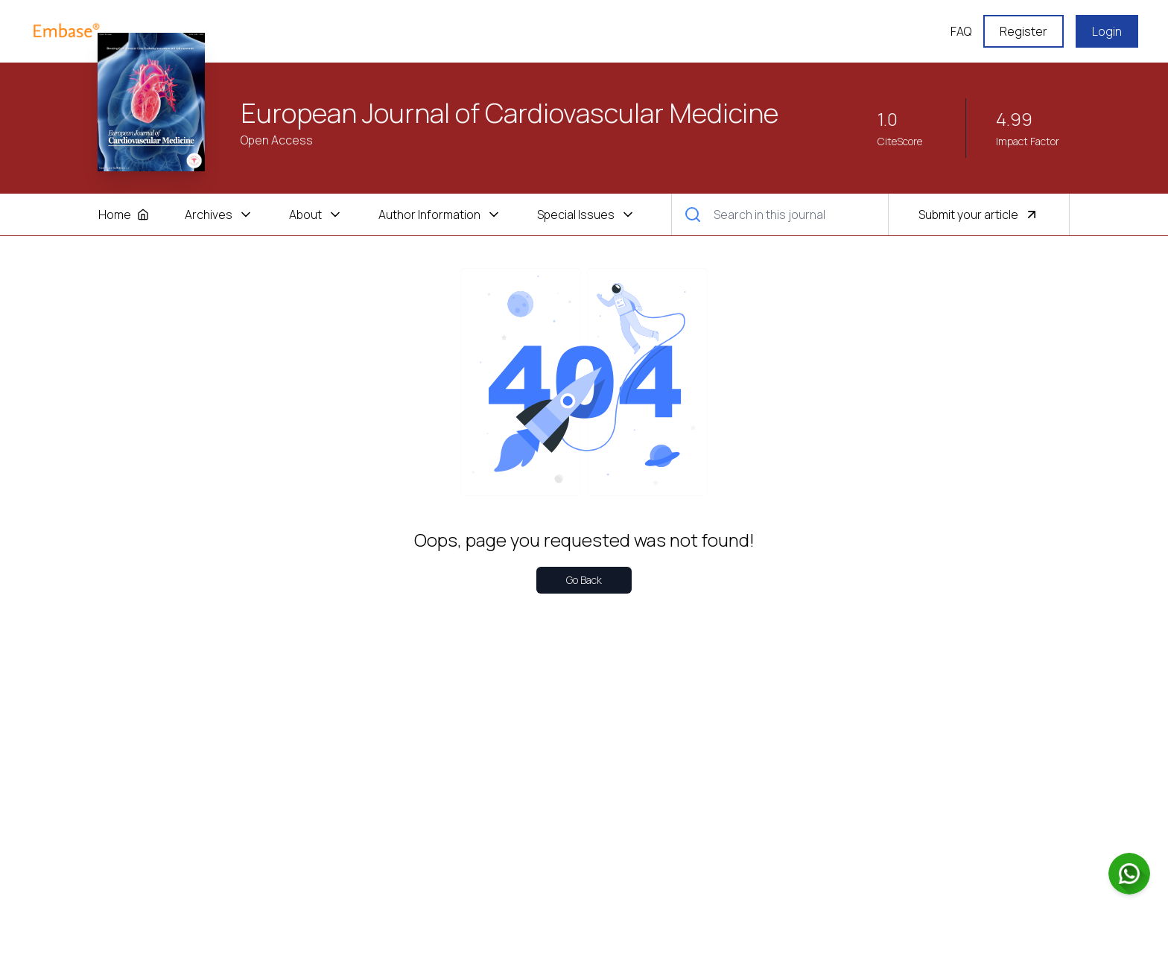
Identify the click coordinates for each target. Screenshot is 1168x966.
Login (1107, 31)
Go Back (584, 580)
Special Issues (586, 214)
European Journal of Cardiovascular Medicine (510, 113)
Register (1023, 31)
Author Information (439, 214)
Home (123, 214)
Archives (219, 214)
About (316, 214)
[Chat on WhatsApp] (1129, 873)
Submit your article (978, 214)
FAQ (960, 31)
